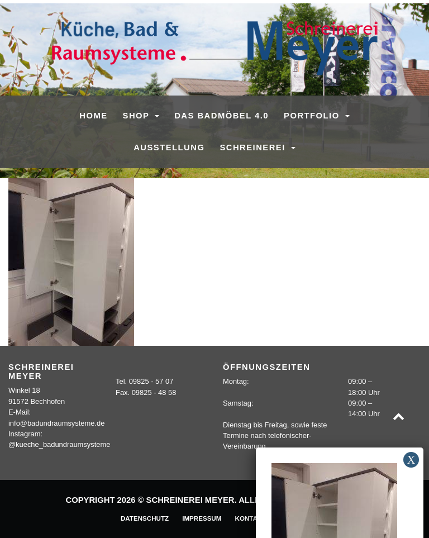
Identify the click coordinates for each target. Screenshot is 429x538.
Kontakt (250, 518)
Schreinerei (254, 147)
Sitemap (293, 518)
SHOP (137, 115)
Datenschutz (145, 518)
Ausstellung (169, 147)
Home (93, 115)
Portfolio (313, 115)
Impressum (201, 518)
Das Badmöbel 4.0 (221, 115)
